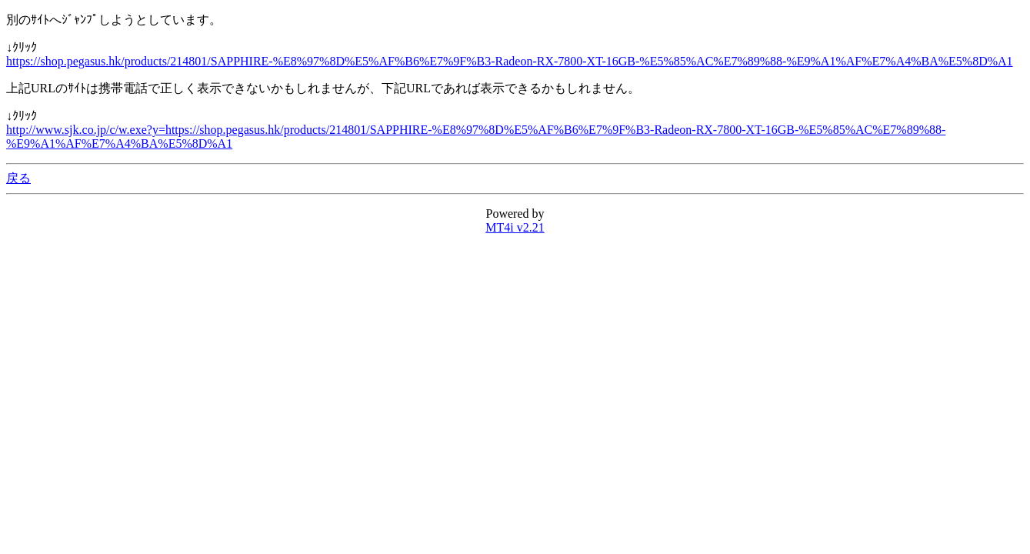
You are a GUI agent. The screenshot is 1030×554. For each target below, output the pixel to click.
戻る (18, 178)
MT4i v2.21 (514, 227)
